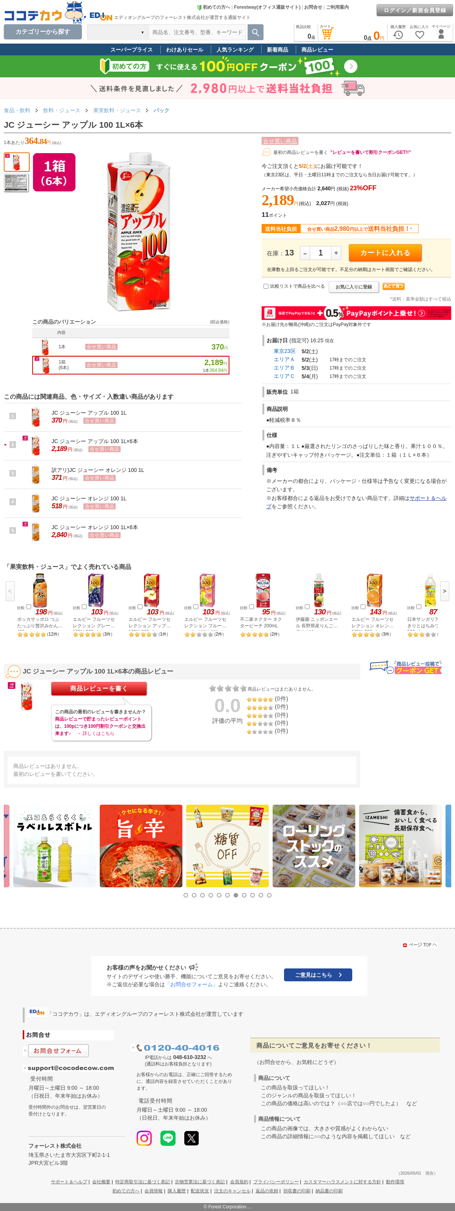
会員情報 (153, 1191)
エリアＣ (284, 376)
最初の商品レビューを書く (300, 152)
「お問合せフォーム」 (191, 984)
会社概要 (101, 1181)
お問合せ (313, 7)
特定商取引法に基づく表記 (142, 1181)
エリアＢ (284, 368)
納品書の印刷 (329, 1191)
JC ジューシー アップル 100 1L (89, 413)
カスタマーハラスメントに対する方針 (342, 1181)
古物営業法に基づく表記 (200, 1181)
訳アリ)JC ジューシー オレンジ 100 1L (98, 470)
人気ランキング (235, 50)
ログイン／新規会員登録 (415, 10)
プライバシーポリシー (276, 1181)
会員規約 (239, 1181)
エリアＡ (284, 359)
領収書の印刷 (297, 1191)
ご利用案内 (337, 7)
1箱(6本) (64, 365)
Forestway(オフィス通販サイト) (267, 7)
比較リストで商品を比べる (297, 286)
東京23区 (285, 351)
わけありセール (184, 50)
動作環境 (395, 1181)
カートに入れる (385, 253)
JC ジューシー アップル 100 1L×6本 (95, 441)
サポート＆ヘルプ (69, 1181)
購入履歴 (177, 1191)
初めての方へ (213, 7)
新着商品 (277, 50)
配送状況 (200, 1191)
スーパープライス (131, 50)
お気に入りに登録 (354, 287)
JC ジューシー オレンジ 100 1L (89, 498)
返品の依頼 (267, 1191)
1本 (62, 346)
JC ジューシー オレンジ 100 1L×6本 (95, 527)
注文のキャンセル (232, 1191)
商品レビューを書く (99, 688)
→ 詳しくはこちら (95, 733)
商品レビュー (317, 50)
